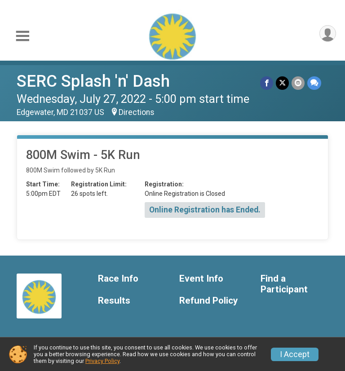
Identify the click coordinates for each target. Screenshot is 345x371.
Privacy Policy (102, 361)
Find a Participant (284, 284)
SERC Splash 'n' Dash (93, 81)
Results (114, 301)
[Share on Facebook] (266, 82)
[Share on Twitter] (282, 82)
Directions (137, 112)
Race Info (118, 279)
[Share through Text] (314, 82)
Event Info (201, 279)
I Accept (295, 354)
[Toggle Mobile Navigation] (22, 36)
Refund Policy (208, 301)
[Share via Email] (298, 82)
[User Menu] (327, 33)
